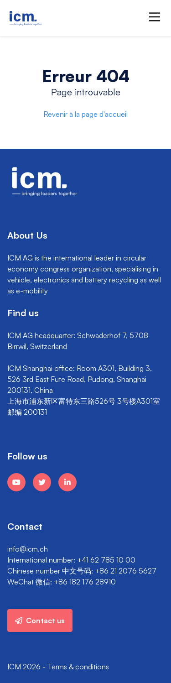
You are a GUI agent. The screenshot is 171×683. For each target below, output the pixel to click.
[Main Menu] (154, 17)
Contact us (40, 620)
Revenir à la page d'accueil (85, 114)
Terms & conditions (78, 666)
